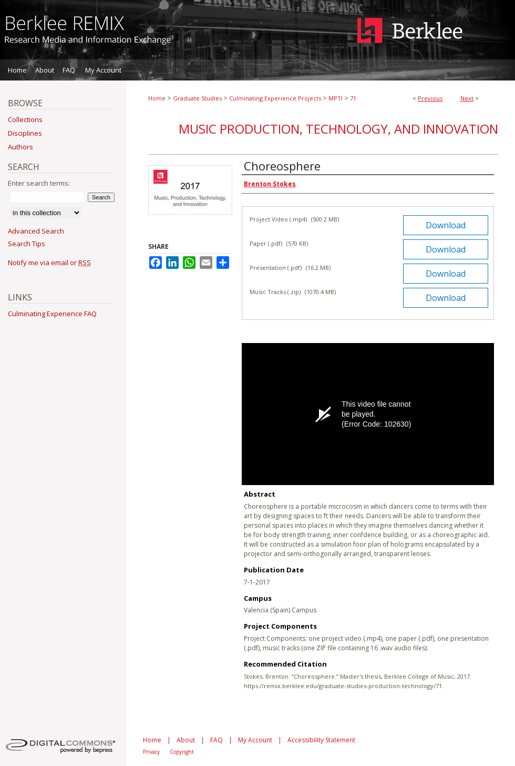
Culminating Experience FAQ (52, 313)
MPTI (335, 98)
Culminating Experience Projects (275, 98)
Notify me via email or (49, 262)
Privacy (151, 751)
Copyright (182, 751)
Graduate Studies (197, 98)
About (186, 739)
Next (466, 98)
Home (157, 98)
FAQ (216, 739)
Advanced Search (36, 231)
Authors (20, 147)
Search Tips (26, 243)
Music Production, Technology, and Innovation (338, 128)
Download (446, 225)
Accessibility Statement (321, 739)
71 (353, 98)
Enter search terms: (39, 183)
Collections (25, 119)
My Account (255, 739)
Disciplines (25, 133)
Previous (430, 98)
